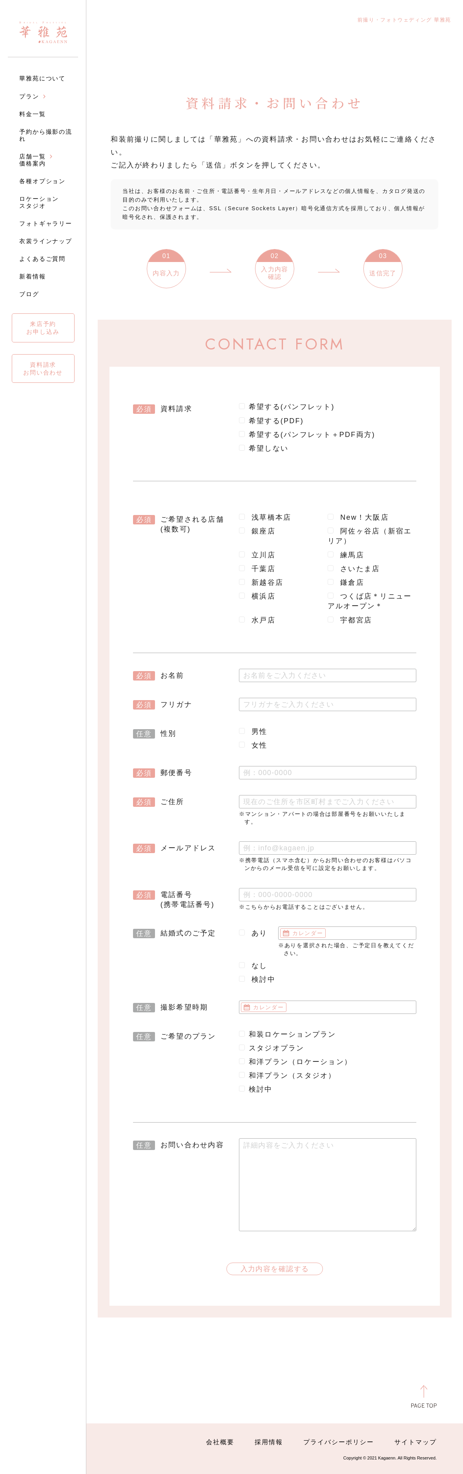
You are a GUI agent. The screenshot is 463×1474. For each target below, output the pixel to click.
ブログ (29, 294)
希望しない (263, 448)
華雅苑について (42, 78)
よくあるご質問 (42, 258)
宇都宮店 (350, 620)
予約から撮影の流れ (45, 135)
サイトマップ (415, 1442)
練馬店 (346, 555)
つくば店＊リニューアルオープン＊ (370, 601)
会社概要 (220, 1442)
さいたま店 (354, 569)
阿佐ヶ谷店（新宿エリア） (370, 536)
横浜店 (257, 596)
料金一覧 (32, 114)
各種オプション (42, 181)
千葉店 (257, 569)
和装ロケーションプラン (287, 1034)
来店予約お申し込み (42, 327)
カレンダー (307, 933)
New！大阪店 (358, 517)
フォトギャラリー (45, 223)
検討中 (257, 979)
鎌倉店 (346, 582)
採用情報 (269, 1442)
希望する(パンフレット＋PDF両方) (307, 435)
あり (253, 933)
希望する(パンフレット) (287, 407)
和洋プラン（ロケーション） (295, 1062)
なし (253, 966)
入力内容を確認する (275, 1269)
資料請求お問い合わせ (43, 368)
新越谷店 (261, 582)
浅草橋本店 (265, 517)
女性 (253, 745)
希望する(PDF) (271, 421)
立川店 (257, 555)
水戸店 (257, 620)
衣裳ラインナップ (45, 241)
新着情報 (32, 276)
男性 (253, 731)
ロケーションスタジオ (39, 202)
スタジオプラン (271, 1048)
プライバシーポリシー (338, 1442)
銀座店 (257, 531)
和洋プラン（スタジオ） (287, 1075)
